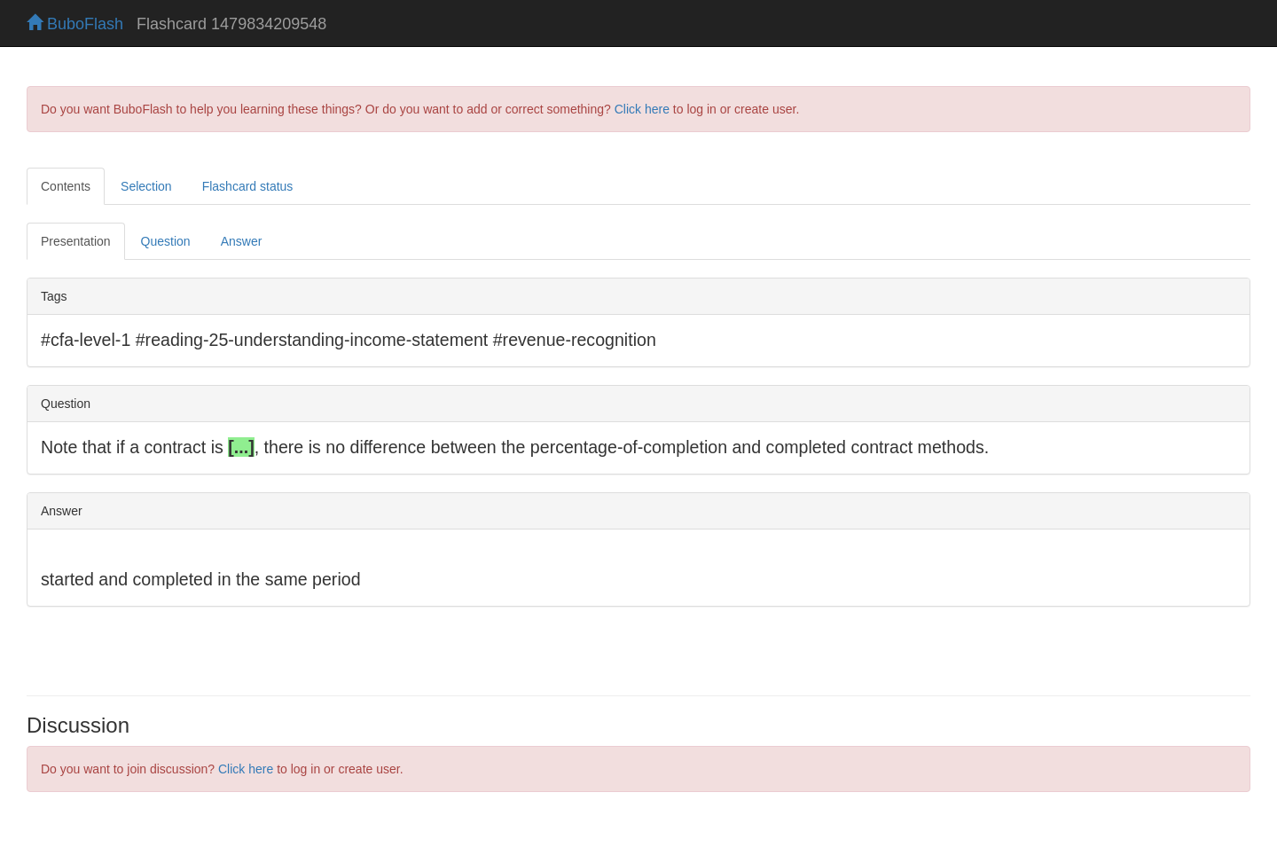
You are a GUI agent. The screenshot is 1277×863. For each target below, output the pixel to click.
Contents (65, 186)
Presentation (76, 241)
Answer (241, 241)
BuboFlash (75, 24)
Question (166, 241)
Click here (642, 109)
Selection (146, 186)
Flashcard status (248, 186)
